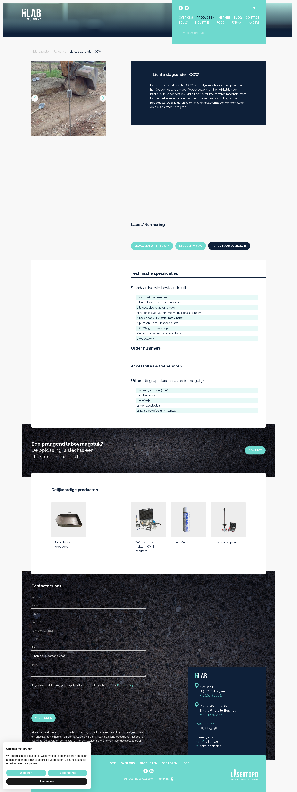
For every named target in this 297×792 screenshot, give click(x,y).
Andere (253, 23)
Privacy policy (125, 685)
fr (258, 8)
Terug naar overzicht (229, 245)
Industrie (202, 23)
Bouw (183, 23)
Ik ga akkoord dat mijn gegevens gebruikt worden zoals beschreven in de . (82, 685)
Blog (238, 18)
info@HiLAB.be (204, 724)
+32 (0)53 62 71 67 (211, 695)
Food (220, 23)
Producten (206, 18)
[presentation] (61, 700)
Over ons (186, 18)
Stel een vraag (190, 245)
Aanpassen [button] (47, 781)
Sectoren (169, 763)
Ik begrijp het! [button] (67, 772)
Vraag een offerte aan (152, 245)
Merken (224, 18)
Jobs (185, 763)
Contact (252, 18)
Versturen (43, 718)
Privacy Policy (162, 778)
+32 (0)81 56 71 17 (211, 715)
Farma (236, 23)
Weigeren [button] (26, 772)
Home (112, 763)
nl (253, 8)
